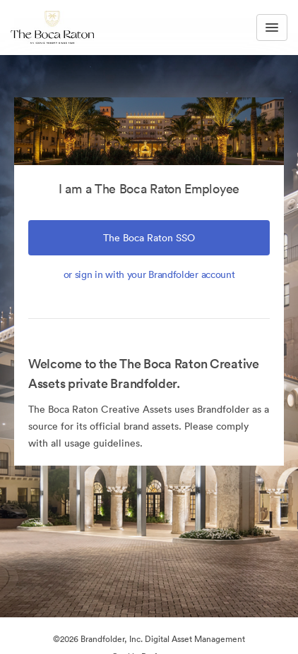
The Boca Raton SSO (149, 237)
